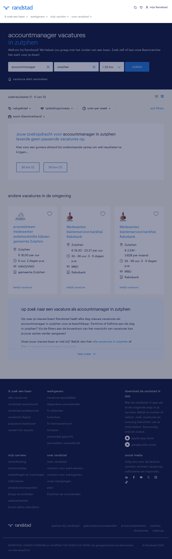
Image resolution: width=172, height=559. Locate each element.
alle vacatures (17, 397)
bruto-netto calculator (23, 507)
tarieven (52, 430)
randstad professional (23, 410)
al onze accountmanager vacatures (51, 346)
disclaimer (141, 530)
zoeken (137, 66)
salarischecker (18, 500)
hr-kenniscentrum (59, 423)
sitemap (158, 530)
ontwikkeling (17, 461)
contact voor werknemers (65, 468)
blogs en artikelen (20, 494)
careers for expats (20, 430)
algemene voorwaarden (63, 404)
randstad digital (19, 417)
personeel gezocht (60, 436)
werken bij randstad (65, 525)
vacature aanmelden (61, 397)
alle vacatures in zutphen (110, 341)
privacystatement (133, 525)
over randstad (81, 16)
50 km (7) (55, 167)
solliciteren (16, 481)
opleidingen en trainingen (26, 474)
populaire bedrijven (22, 423)
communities (17, 468)
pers (50, 487)
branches (53, 417)
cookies (155, 525)
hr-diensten (55, 410)
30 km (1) (27, 167)
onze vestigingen (59, 481)
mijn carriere (17, 455)
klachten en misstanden (64, 494)
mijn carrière (59, 16)
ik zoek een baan (16, 16)
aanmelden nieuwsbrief (63, 443)
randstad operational (23, 404)
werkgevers (39, 16)
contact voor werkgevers (64, 474)
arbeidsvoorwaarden (22, 487)
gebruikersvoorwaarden (100, 525)
